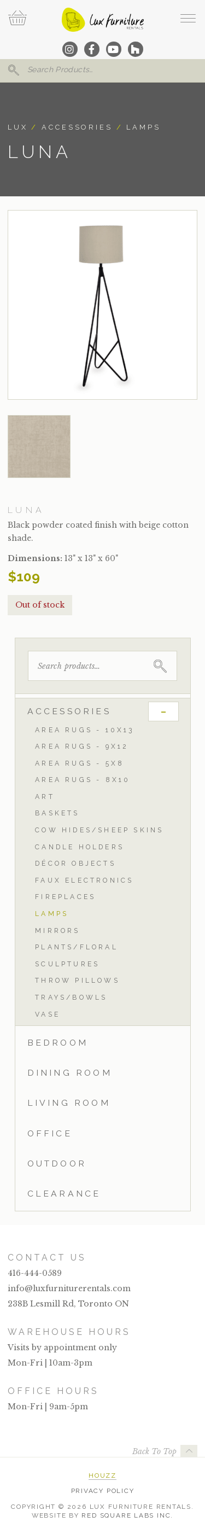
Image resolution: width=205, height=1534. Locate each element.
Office (49, 1133)
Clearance (64, 1193)
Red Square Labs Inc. (127, 1515)
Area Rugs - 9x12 (81, 746)
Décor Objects (75, 863)
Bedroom (57, 1042)
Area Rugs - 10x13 (84, 730)
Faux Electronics (84, 880)
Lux (18, 127)
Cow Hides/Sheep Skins (99, 830)
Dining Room (69, 1073)
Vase (47, 1014)
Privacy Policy (102, 1491)
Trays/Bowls (71, 997)
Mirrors (57, 930)
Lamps (143, 127)
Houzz (102, 1475)
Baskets (57, 813)
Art (45, 796)
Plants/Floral (76, 947)
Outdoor (56, 1163)
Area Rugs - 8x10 (82, 779)
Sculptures (67, 964)
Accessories (77, 127)
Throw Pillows (77, 980)
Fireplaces (65, 897)
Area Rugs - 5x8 (79, 763)
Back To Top (154, 1451)
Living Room (68, 1103)
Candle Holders (79, 847)
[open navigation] (188, 18)
